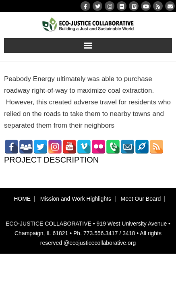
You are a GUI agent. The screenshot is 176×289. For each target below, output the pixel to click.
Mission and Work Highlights (75, 198)
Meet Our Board (141, 198)
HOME (22, 198)
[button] (88, 210)
